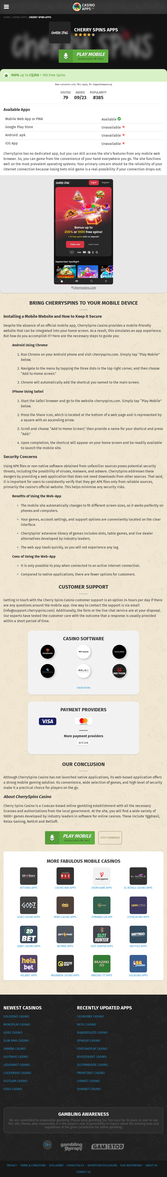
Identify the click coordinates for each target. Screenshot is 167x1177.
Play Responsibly (131, 1165)
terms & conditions (33, 1165)
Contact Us (83, 1172)
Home (6, 17)
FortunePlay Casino (92, 1049)
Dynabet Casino (89, 1089)
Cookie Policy (75, 1165)
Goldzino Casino (16, 1016)
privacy (12, 1165)
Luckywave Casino (17, 1073)
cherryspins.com (84, 288)
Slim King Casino (16, 1041)
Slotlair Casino (15, 1081)
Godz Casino (12, 1032)
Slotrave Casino (15, 1057)
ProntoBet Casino (91, 1073)
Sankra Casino (14, 1049)
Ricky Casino (86, 1024)
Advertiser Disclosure (102, 1165)
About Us (151, 1165)
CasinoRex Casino (90, 1016)
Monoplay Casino (16, 1024)
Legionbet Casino (16, 1065)
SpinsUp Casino (88, 1041)
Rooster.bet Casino (92, 1057)
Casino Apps (19, 17)
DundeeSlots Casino (92, 1032)
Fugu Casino (12, 1089)
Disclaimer (56, 1165)
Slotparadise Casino (92, 1065)
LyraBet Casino (88, 1081)
